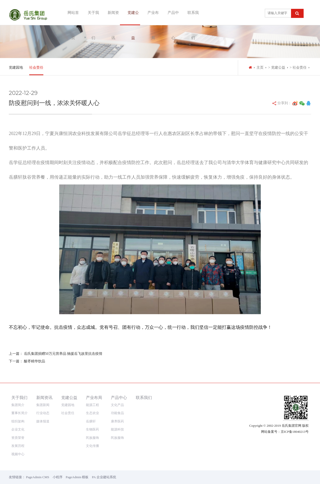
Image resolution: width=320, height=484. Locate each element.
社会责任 (36, 67)
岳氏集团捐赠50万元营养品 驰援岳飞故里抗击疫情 (63, 354)
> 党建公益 (276, 67)
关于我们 (90, 12)
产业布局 (150, 12)
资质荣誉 (17, 438)
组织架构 (17, 421)
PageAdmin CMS (37, 477)
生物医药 (92, 429)
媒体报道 (42, 421)
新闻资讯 (110, 12)
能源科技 (117, 429)
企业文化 (17, 429)
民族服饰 (92, 438)
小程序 (57, 477)
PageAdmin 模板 (77, 477)
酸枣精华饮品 (34, 361)
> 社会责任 (298, 67)
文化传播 (92, 446)
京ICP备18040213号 (295, 432)
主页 (260, 67)
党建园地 (16, 67)
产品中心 (170, 12)
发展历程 (17, 446)
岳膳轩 (91, 421)
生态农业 (92, 413)
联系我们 (190, 12)
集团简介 (17, 405)
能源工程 (92, 405)
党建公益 (130, 12)
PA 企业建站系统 (104, 477)
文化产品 (117, 405)
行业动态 (42, 413)
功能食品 (117, 413)
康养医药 (117, 421)
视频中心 (17, 454)
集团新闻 (42, 405)
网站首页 (70, 12)
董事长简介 (19, 413)
